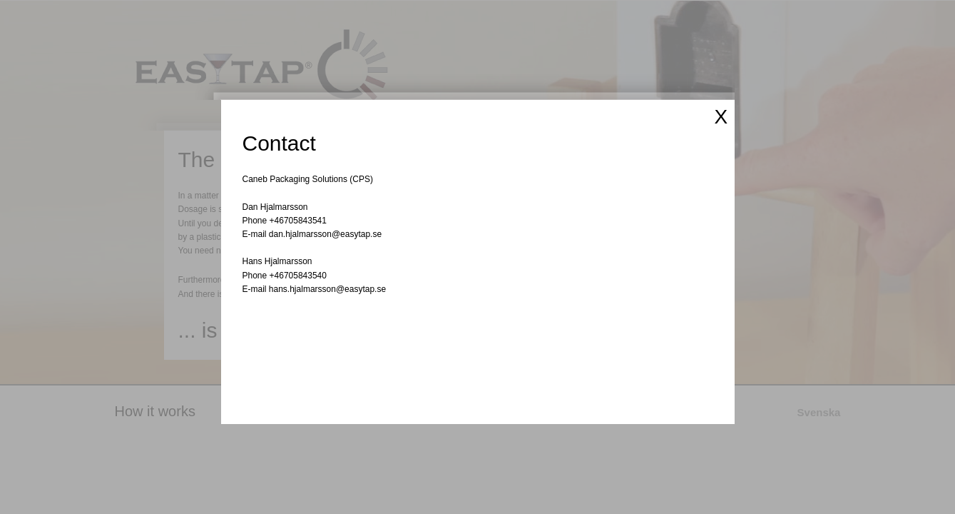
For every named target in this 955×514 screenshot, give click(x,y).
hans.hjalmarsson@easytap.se (327, 289)
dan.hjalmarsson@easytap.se (325, 234)
